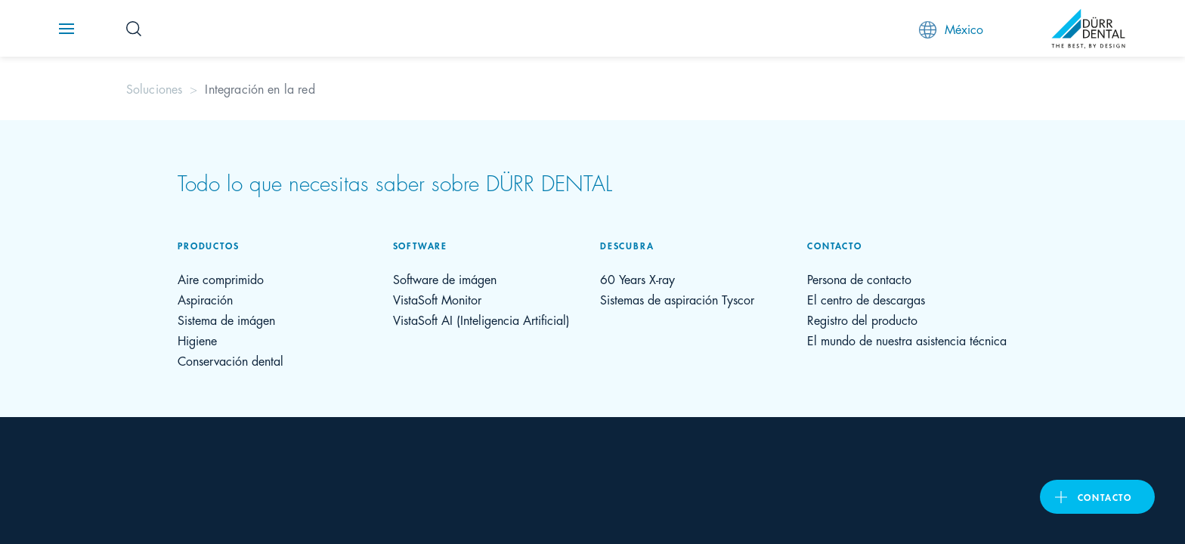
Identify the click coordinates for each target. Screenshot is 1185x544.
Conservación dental (230, 360)
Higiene (197, 339)
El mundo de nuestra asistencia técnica (907, 339)
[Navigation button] (66, 29)
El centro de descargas (866, 298)
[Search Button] (134, 29)
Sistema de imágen (226, 319)
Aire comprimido (221, 278)
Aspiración (205, 298)
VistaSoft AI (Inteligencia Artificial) (481, 319)
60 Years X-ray (637, 278)
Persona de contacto (859, 278)
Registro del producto (862, 319)
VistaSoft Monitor (437, 298)
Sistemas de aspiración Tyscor (677, 298)
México (951, 29)
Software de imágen (445, 278)
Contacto (1105, 497)
